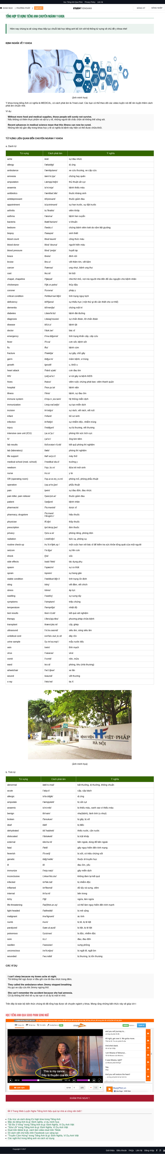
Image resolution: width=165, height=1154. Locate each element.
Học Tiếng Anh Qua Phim (73, 2)
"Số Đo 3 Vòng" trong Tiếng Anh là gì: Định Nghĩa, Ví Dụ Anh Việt (41, 1124)
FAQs (131, 1150)
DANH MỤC (6, 8)
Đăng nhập (157, 8)
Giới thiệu (110, 1150)
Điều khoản (122, 1150)
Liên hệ (100, 2)
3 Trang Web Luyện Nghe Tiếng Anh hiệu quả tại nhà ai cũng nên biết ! (45, 1111)
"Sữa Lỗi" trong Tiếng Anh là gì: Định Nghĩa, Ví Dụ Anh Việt (38, 1127)
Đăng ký (141, 8)
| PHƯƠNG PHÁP (22, 8)
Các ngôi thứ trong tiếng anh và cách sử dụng (31, 1138)
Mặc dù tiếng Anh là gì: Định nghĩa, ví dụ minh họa (33, 1122)
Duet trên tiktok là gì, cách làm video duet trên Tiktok (34, 1130)
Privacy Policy (90, 2)
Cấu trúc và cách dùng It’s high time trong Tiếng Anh (34, 1119)
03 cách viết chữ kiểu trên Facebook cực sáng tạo (33, 1133)
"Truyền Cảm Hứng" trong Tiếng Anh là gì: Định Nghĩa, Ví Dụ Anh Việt (43, 1135)
